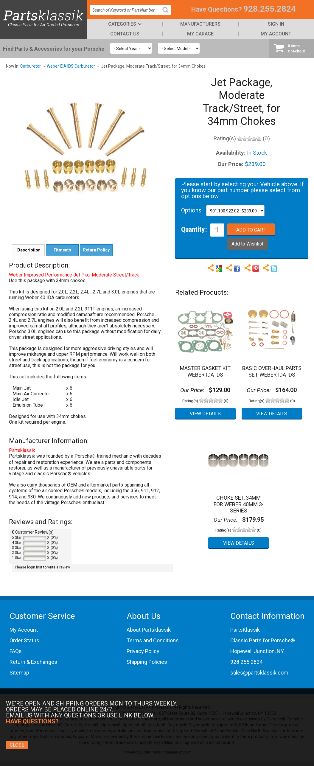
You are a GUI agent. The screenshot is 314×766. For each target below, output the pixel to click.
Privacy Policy (143, 651)
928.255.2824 (269, 9)
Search (167, 14)
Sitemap (19, 672)
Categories (122, 24)
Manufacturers (200, 24)
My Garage (200, 34)
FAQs (16, 651)
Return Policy (96, 250)
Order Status (24, 640)
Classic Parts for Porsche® (262, 640)
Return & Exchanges (33, 662)
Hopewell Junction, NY (257, 651)
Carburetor (30, 66)
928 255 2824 (246, 662)
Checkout (291, 48)
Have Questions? (216, 9)
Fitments (62, 250)
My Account (276, 34)
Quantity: (194, 229)
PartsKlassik (245, 630)
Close (17, 745)
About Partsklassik (149, 630)
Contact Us (124, 34)
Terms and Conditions (153, 640)
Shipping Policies (147, 662)
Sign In (276, 24)
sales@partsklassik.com (259, 672)
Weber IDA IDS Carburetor (71, 66)
